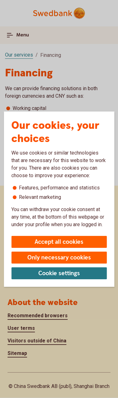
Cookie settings (59, 273)
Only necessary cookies (59, 258)
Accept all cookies (59, 242)
